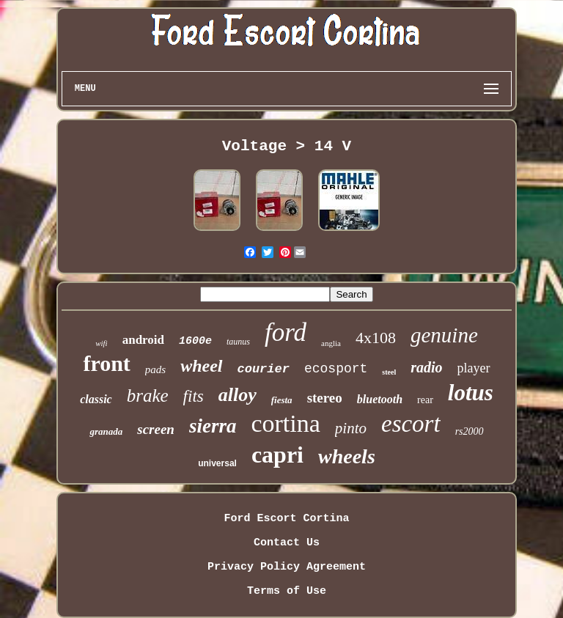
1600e (195, 341)
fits (193, 396)
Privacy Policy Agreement (286, 567)
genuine (444, 335)
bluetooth (379, 399)
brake (148, 395)
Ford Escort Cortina (286, 518)
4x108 (376, 337)
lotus (470, 392)
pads (155, 369)
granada (105, 431)
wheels (346, 456)
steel (389, 372)
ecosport (335, 368)
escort (411, 424)
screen (155, 429)
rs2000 (469, 431)
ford (285, 332)
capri (277, 454)
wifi (101, 343)
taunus (238, 341)
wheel (201, 365)
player (473, 368)
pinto (351, 428)
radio (426, 367)
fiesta (281, 399)
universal (217, 463)
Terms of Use (286, 591)
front (106, 363)
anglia (331, 343)
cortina (285, 423)
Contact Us (287, 543)
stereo (324, 397)
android (143, 340)
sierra (213, 426)
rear (425, 399)
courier (264, 369)
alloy (237, 394)
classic (96, 399)
